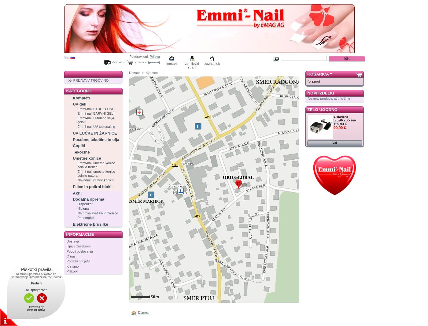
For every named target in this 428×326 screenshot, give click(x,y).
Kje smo (73, 266)
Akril (77, 193)
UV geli (79, 104)
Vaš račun (118, 62)
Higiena (83, 208)
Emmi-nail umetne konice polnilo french (96, 165)
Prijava (154, 56)
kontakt (171, 63)
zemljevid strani (192, 64)
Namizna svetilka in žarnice (97, 213)
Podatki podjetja (78, 261)
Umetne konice (87, 158)
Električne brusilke (90, 224)
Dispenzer (85, 204)
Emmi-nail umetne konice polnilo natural (96, 173)
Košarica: (141, 62)
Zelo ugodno (323, 109)
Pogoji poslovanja (80, 251)
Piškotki (72, 271)
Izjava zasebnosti (79, 246)
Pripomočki (85, 218)
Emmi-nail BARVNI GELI (95, 113)
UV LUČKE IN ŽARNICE (95, 133)
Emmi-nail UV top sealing (96, 126)
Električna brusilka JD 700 (345, 118)
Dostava (73, 241)
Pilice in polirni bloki (92, 186)
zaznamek (212, 63)
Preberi (36, 283)
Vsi (334, 143)
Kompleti (81, 98)
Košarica (318, 74)
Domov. (143, 312)
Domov (134, 73)
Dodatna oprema (88, 199)
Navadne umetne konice (95, 180)
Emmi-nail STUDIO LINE (95, 109)
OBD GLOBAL (36, 310)
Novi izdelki (321, 93)
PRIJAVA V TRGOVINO (91, 80)
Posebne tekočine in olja (96, 139)
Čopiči (79, 145)
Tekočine (81, 152)
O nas (71, 256)
